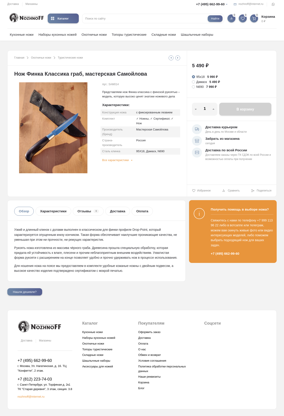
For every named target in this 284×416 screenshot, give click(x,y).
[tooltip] (171, 57)
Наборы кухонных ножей (57, 34)
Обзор (24, 211)
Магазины (32, 4)
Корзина (143, 382)
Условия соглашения (152, 360)
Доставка (13, 4)
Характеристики (53, 211)
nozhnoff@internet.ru (251, 4)
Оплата (142, 211)
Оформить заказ (149, 332)
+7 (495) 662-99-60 (210, 4)
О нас (142, 349)
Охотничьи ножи (94, 34)
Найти (215, 18)
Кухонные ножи (22, 34)
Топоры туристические (129, 34)
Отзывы (88, 211)
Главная (19, 57)
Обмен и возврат (149, 355)
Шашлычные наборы (197, 34)
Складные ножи (164, 34)
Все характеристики (115, 160)
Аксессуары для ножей (97, 366)
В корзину (245, 109)
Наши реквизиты (149, 376)
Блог (141, 388)
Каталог (60, 18)
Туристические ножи (70, 57)
